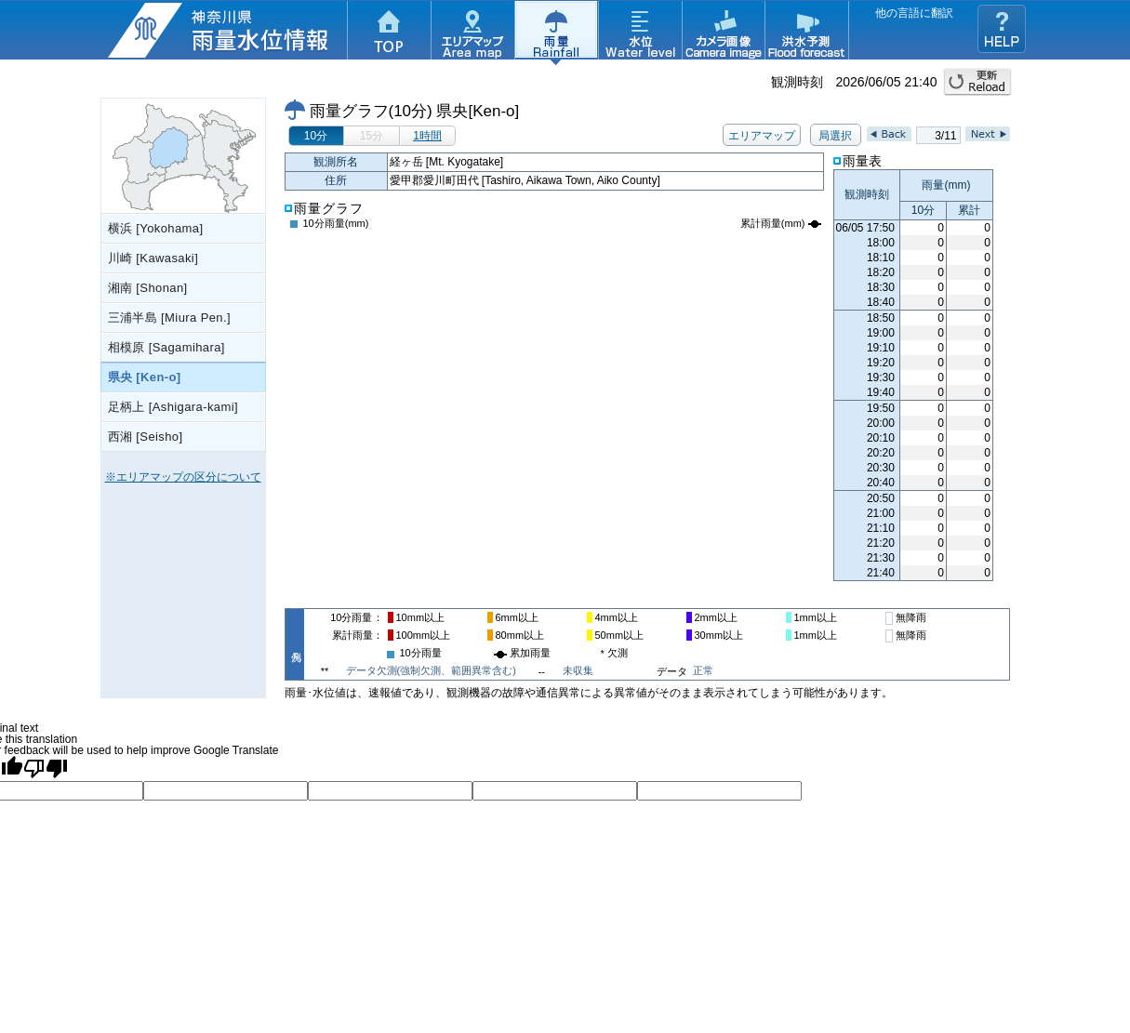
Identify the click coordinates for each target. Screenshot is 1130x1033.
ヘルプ (1001, 29)
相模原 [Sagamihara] (166, 347)
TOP (389, 32)
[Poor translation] (45, 768)
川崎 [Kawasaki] (153, 258)
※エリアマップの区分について (183, 476)
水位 (640, 32)
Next (987, 133)
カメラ (723, 32)
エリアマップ (472, 32)
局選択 (835, 135)
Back (889, 133)
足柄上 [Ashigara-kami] (173, 407)
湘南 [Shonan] (148, 288)
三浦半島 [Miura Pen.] (170, 317)
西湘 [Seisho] (145, 437)
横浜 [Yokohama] (156, 228)
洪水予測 (807, 32)
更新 (977, 82)
